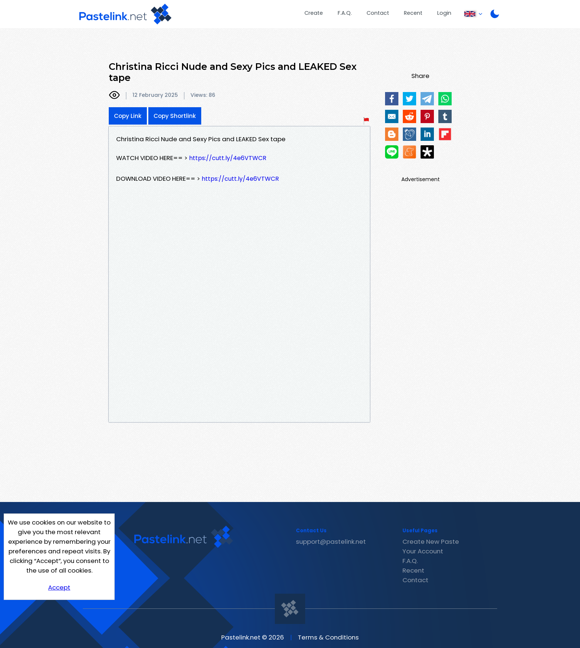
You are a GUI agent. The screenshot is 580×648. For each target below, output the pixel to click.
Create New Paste (430, 541)
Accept (59, 587)
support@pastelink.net (331, 541)
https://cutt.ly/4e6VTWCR (227, 158)
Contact (378, 13)
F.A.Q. (345, 13)
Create (313, 13)
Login (444, 13)
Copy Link (128, 116)
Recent (413, 13)
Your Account (422, 551)
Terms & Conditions (328, 637)
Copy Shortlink (175, 116)
